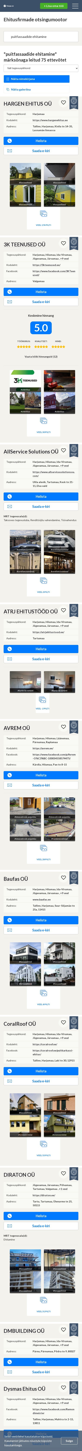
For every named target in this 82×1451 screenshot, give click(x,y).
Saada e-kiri (28, 137)
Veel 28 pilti (44, 845)
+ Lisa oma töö (54, 5)
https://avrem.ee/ (43, 734)
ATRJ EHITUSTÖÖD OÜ (31, 598)
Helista (26, 127)
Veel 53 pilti (44, 1141)
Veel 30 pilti (44, 418)
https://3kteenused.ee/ (46, 251)
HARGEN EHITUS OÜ (28, 90)
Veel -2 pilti (42, 695)
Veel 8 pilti (43, 990)
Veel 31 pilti (62, 1275)
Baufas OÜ (16, 865)
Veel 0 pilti (43, 578)
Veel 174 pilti (43, 211)
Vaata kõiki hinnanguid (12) (41, 342)
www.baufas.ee (42, 885)
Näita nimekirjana (23, 77)
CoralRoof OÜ (20, 1010)
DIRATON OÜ (19, 1161)
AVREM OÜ (17, 714)
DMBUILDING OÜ (24, 1295)
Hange (15, 6)
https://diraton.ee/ (44, 1181)
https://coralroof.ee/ (45, 1030)
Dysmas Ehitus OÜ (24, 1353)
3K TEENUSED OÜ (24, 231)
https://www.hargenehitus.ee (50, 106)
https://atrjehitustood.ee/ (48, 618)
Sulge (69, 1440)
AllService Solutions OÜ (31, 438)
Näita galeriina (58, 77)
